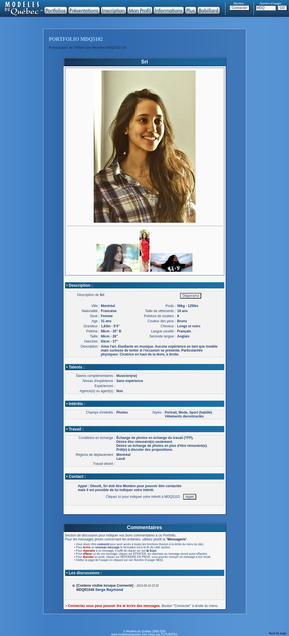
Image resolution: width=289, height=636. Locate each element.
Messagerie (176, 539)
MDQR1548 (85, 590)
